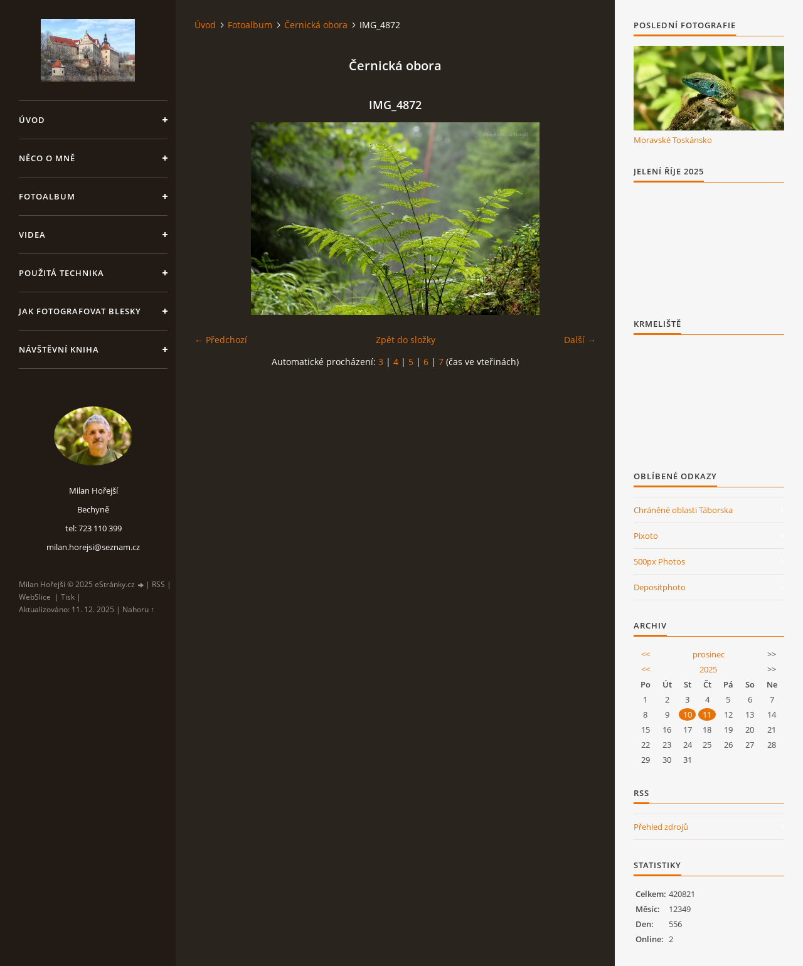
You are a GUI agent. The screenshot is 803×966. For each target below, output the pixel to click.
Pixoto (646, 535)
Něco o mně (47, 158)
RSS (158, 584)
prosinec (709, 654)
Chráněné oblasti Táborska (683, 510)
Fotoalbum (47, 196)
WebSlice (35, 597)
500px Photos (659, 561)
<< (645, 654)
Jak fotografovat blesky (80, 311)
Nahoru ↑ (138, 609)
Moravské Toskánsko (673, 140)
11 (707, 714)
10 (687, 714)
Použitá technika (61, 273)
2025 (708, 669)
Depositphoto (660, 587)
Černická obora (316, 25)
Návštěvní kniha (59, 349)
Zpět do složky (405, 340)
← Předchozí (220, 340)
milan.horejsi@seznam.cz (93, 547)
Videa (32, 234)
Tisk (68, 597)
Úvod (32, 119)
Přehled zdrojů (661, 826)
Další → (580, 340)
